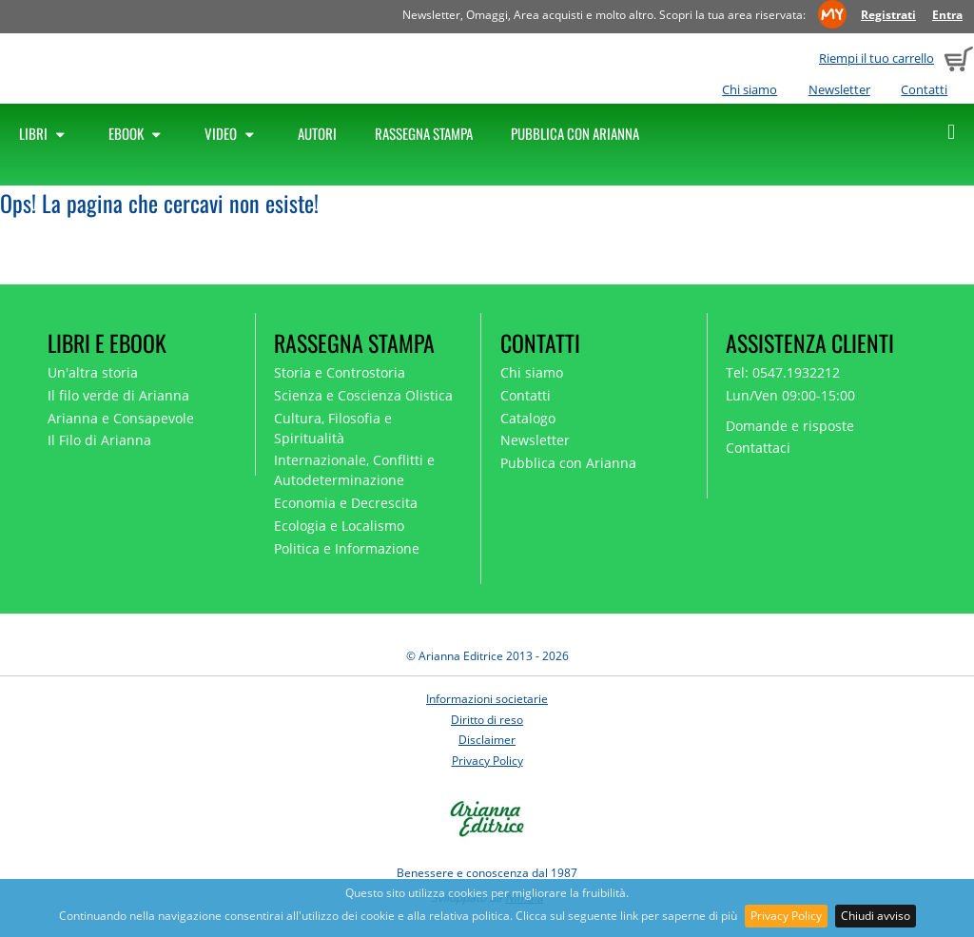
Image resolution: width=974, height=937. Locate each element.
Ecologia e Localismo (339, 526)
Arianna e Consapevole (121, 418)
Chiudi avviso (875, 916)
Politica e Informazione (346, 548)
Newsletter (839, 89)
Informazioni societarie (487, 699)
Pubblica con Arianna (575, 133)
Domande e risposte (790, 426)
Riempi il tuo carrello (876, 58)
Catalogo (527, 418)
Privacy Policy (786, 916)
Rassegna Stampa (424, 133)
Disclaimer (487, 740)
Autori (317, 133)
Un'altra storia (93, 372)
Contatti (924, 89)
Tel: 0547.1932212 (783, 372)
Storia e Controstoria (339, 372)
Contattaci (758, 448)
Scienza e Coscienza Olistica (363, 395)
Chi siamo (749, 89)
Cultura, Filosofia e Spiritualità (333, 428)
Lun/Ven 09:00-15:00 (790, 395)
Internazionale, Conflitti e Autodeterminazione (354, 470)
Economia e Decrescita (346, 503)
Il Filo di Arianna (99, 440)
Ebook (137, 133)
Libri (44, 133)
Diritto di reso (487, 720)
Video (232, 133)
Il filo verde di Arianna (118, 395)
